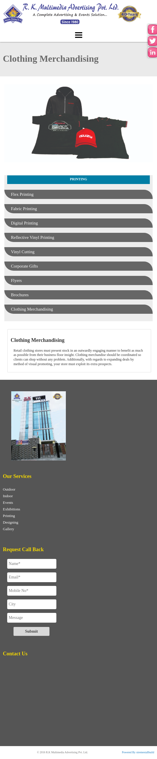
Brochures (20, 295)
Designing (10, 522)
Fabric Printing (24, 208)
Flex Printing (22, 194)
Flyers (16, 280)
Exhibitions (11, 509)
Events (8, 502)
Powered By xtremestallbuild (138, 752)
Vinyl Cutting (23, 251)
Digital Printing (24, 223)
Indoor (8, 496)
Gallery (8, 529)
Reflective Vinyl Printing (32, 237)
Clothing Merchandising (32, 309)
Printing (9, 516)
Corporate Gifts (24, 266)
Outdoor (9, 489)
